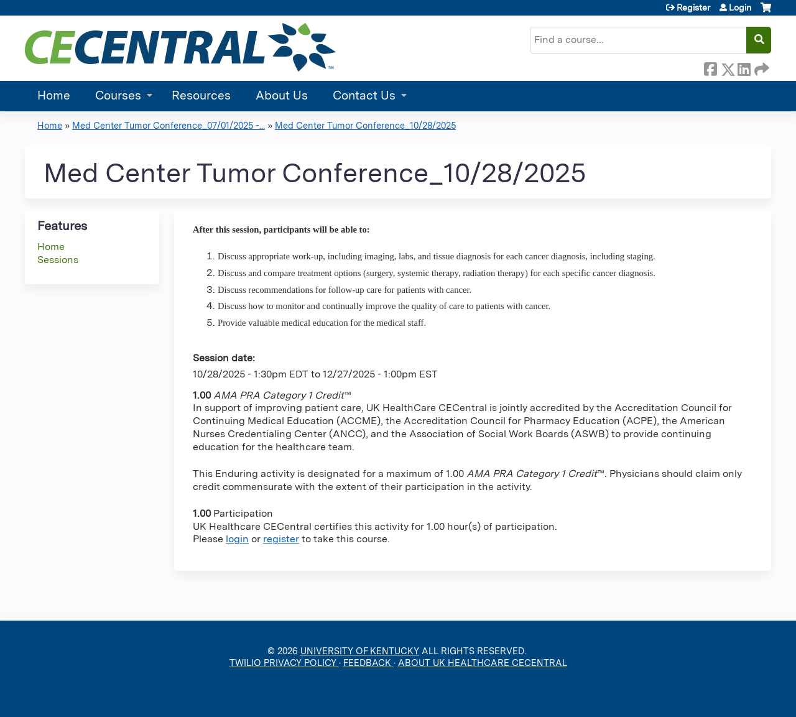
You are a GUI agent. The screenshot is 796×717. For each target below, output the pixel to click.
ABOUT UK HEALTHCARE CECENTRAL (482, 662)
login (237, 539)
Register (693, 7)
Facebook (710, 67)
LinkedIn (744, 67)
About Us (282, 95)
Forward (760, 67)
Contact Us (364, 95)
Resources (201, 95)
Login (740, 7)
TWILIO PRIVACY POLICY (284, 662)
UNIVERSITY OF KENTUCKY (359, 650)
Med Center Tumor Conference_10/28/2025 (365, 125)
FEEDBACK (368, 662)
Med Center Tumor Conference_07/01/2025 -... (168, 125)
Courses (118, 95)
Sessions (57, 260)
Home (53, 95)
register (281, 539)
